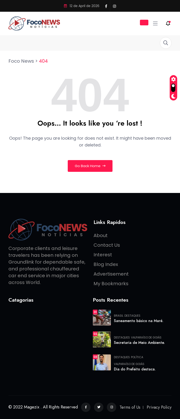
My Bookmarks (111, 283)
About (101, 235)
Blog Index (106, 264)
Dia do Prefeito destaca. (135, 369)
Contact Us (107, 245)
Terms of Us (130, 407)
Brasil (118, 315)
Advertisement (111, 274)
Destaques (132, 315)
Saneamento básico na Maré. (138, 320)
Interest (103, 254)
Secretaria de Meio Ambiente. (139, 342)
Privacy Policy (159, 407)
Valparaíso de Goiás (146, 337)
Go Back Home (90, 165)
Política (137, 357)
